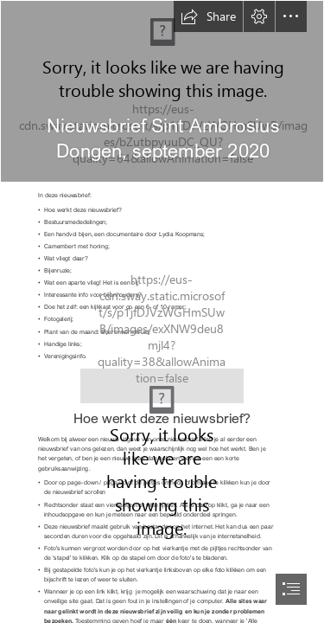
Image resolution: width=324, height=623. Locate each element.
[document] (162, 311)
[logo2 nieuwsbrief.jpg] (162, 91)
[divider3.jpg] (162, 381)
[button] (208, 16)
